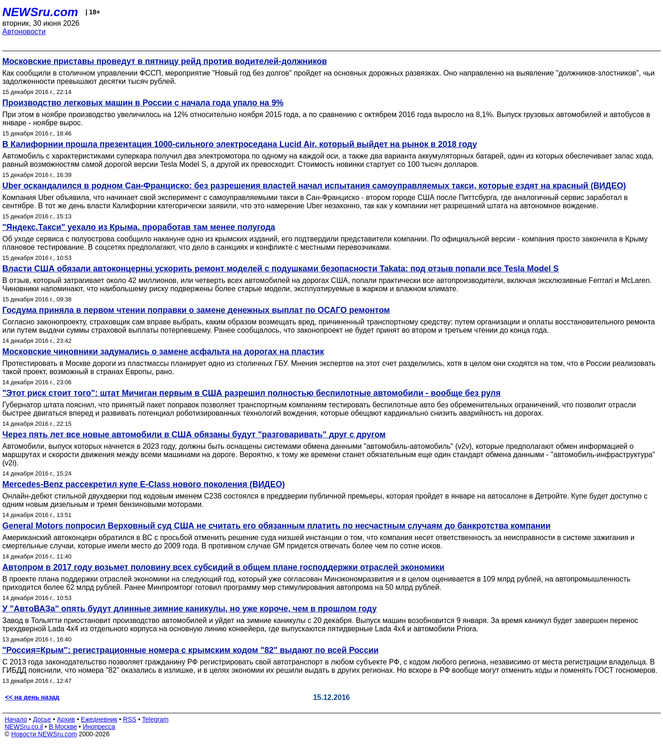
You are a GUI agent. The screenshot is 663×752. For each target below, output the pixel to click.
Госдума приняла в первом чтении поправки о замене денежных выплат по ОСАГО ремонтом (196, 310)
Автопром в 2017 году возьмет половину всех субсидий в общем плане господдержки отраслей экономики (223, 567)
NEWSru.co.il (24, 726)
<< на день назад (32, 697)
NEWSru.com (40, 12)
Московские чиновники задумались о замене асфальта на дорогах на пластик (163, 351)
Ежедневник (99, 719)
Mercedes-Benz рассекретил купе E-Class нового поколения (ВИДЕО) (143, 484)
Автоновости (24, 31)
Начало (16, 719)
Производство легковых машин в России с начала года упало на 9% (143, 102)
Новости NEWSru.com (44, 734)
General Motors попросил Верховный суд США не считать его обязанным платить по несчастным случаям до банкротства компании (276, 525)
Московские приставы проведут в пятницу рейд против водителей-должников (164, 61)
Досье (42, 719)
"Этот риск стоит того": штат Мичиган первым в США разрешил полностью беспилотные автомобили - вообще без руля (251, 393)
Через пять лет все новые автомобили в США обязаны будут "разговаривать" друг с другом (194, 434)
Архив (66, 719)
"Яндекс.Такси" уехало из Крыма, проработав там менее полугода (138, 227)
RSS (129, 719)
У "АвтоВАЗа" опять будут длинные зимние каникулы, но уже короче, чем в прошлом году (189, 608)
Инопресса (99, 726)
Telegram (155, 719)
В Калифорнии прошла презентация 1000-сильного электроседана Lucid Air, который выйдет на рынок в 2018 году (239, 144)
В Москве (63, 726)
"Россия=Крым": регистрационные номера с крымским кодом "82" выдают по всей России (190, 650)
